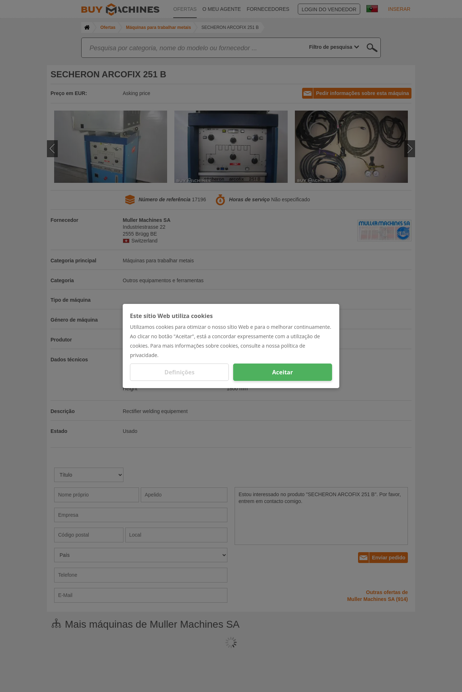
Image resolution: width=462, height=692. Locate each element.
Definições (180, 372)
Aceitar (282, 372)
